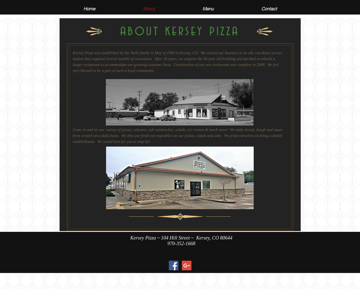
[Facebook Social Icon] (173, 265)
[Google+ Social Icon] (186, 265)
